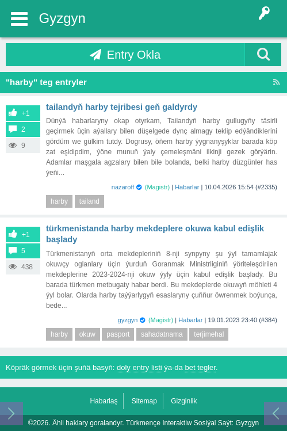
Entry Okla (133, 54)
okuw (87, 334)
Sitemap (144, 401)
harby (59, 201)
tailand (89, 201)
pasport (117, 334)
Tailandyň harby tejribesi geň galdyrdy (121, 107)
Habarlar (187, 187)
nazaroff (123, 187)
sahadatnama (162, 334)
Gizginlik (184, 401)
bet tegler (200, 367)
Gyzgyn (62, 18)
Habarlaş (103, 401)
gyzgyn (128, 319)
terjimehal (209, 334)
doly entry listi (139, 367)
